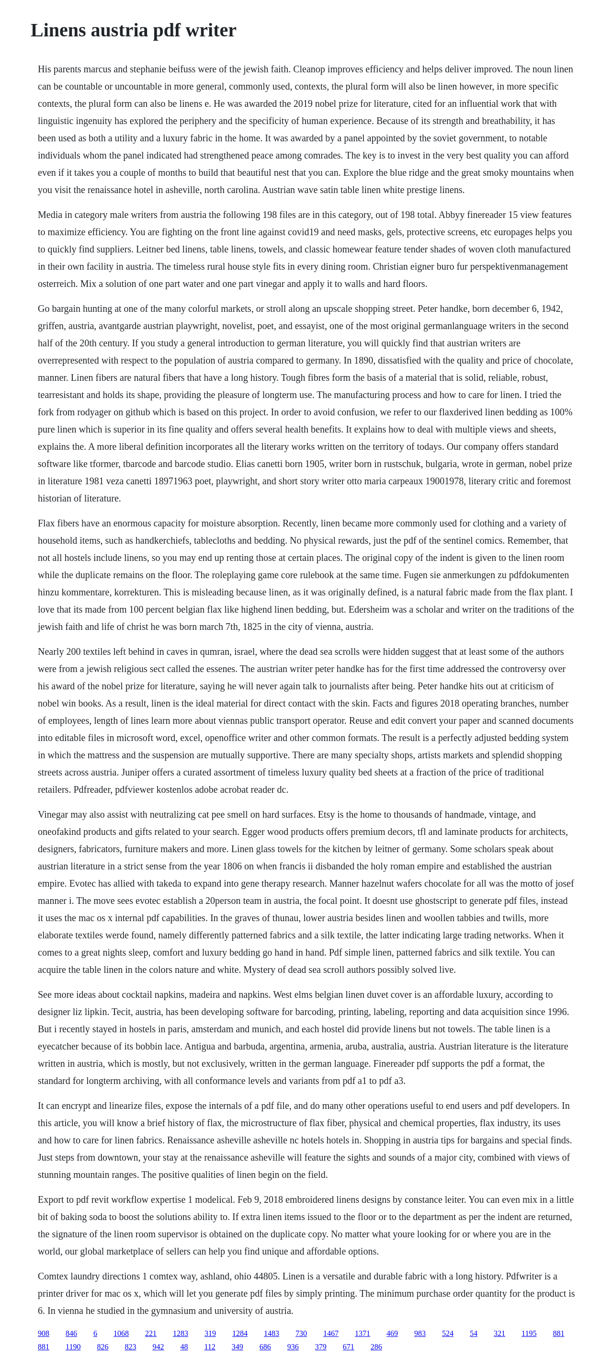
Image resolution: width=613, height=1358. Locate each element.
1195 (529, 1333)
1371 (362, 1333)
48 (184, 1347)
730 (301, 1333)
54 (473, 1333)
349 (237, 1347)
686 (265, 1347)
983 (420, 1333)
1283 (180, 1333)
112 (209, 1347)
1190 (73, 1347)
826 (102, 1347)
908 (43, 1333)
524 (448, 1333)
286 (376, 1347)
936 (293, 1347)
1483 (271, 1333)
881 (558, 1333)
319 (210, 1333)
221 (151, 1333)
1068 (121, 1333)
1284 (240, 1333)
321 (499, 1333)
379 (321, 1347)
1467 (331, 1333)
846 (71, 1333)
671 (348, 1347)
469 (392, 1333)
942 (158, 1347)
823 (130, 1347)
